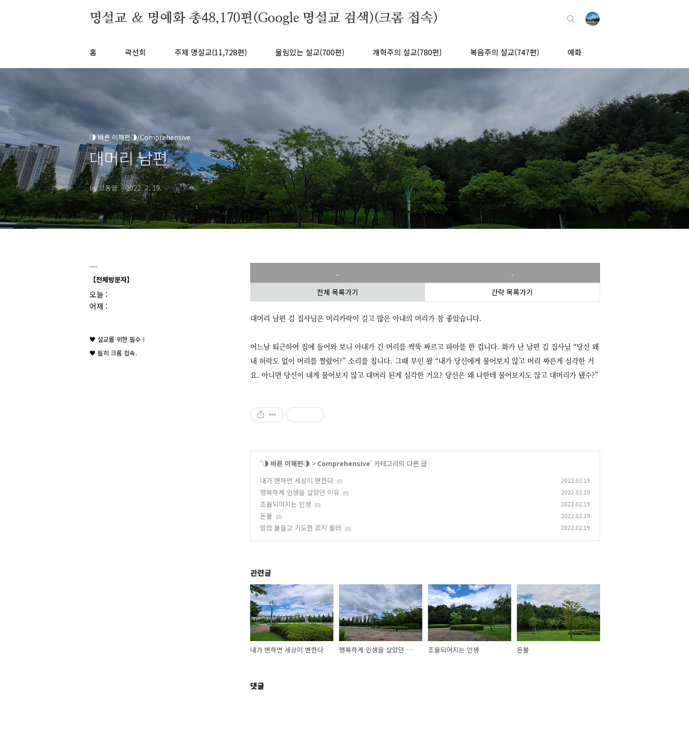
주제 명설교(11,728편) (210, 52)
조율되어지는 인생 (285, 504)
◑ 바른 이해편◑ (286, 463)
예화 (574, 52)
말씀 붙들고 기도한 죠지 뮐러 (300, 527)
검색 (571, 19)
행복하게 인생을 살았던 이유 (300, 492)
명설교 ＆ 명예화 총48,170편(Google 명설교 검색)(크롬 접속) (263, 18)
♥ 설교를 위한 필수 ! (117, 339)
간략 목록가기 (512, 292)
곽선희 (135, 52)
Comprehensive (343, 463)
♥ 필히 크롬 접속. (113, 352)
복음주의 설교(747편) (504, 52)
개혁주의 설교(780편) (407, 52)
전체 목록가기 (337, 292)
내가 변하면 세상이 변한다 (296, 480)
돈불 (266, 516)
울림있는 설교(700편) (309, 52)
